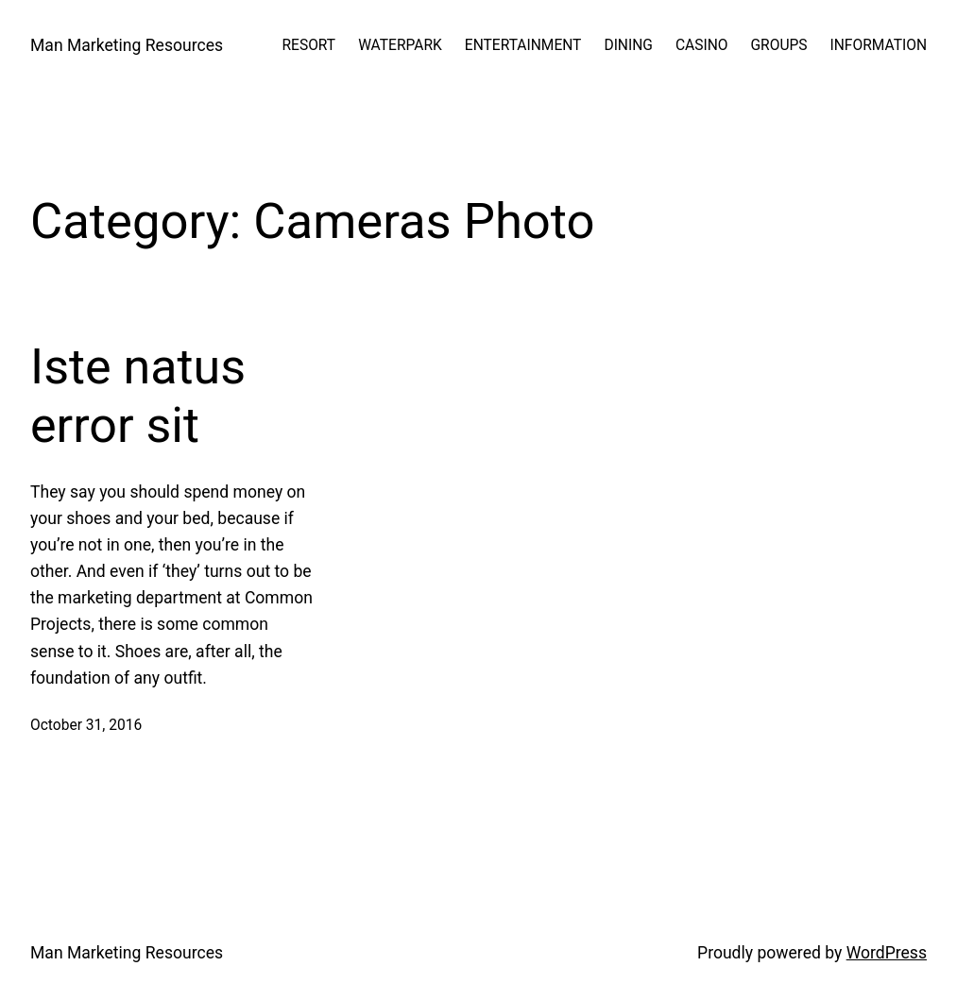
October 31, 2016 (86, 725)
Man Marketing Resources (126, 45)
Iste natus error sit (138, 396)
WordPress (886, 952)
